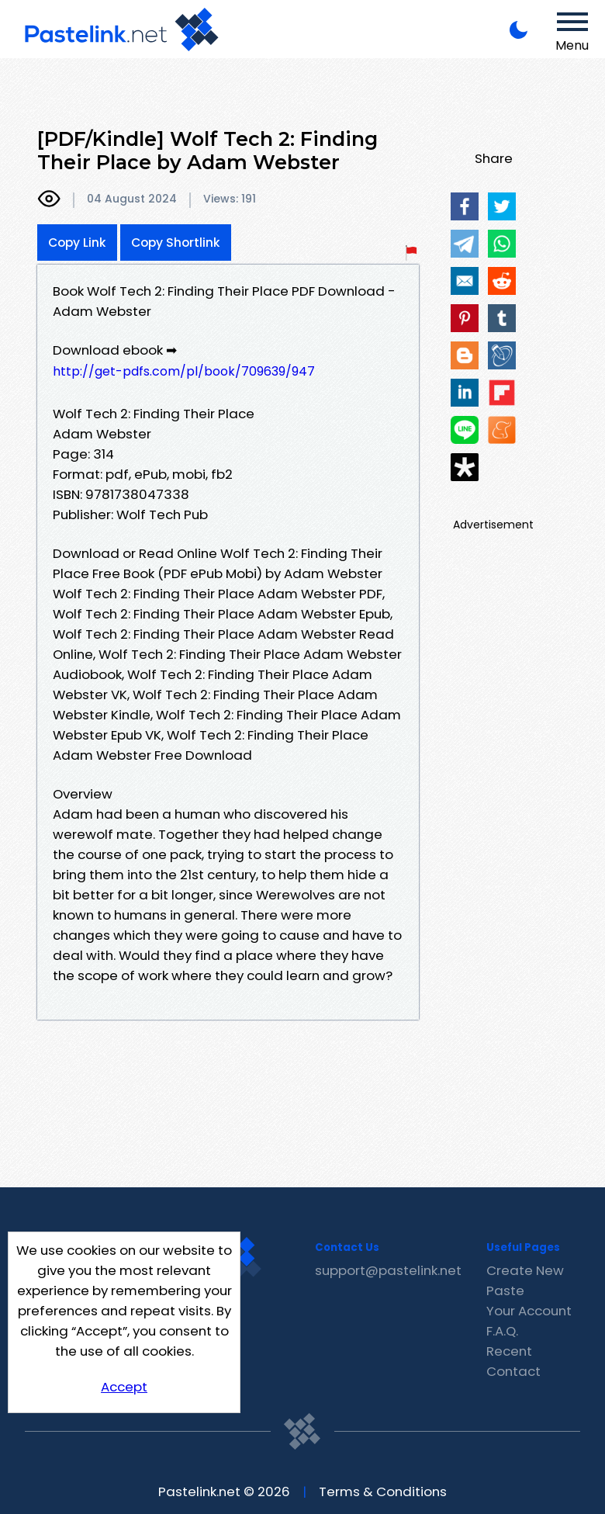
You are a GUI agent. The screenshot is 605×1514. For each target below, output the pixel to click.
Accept (124, 1386)
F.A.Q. (502, 1331)
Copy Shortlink (175, 242)
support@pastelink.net (388, 1270)
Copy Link (77, 242)
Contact (513, 1371)
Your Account (529, 1310)
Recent (509, 1351)
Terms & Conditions (383, 1491)
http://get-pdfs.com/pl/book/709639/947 (184, 371)
